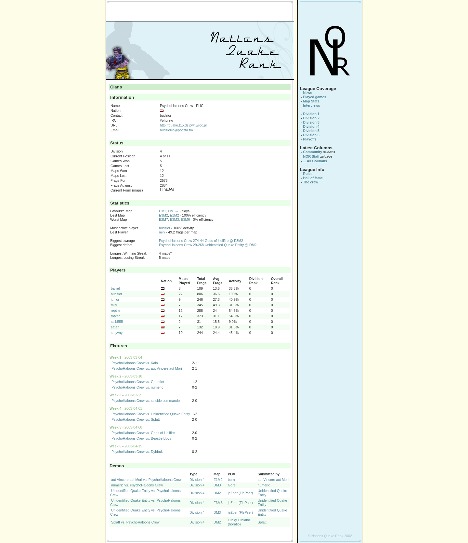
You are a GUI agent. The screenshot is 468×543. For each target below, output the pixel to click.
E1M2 (174, 215)
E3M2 (163, 215)
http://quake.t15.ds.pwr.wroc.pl (183, 125)
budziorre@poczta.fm (176, 130)
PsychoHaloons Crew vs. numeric (137, 387)
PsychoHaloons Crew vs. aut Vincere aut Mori (146, 368)
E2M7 (163, 219)
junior (115, 299)
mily (162, 232)
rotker (115, 316)
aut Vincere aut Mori (273, 480)
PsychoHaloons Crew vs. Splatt (135, 419)
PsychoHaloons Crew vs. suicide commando (145, 401)
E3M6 (185, 219)
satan (115, 327)
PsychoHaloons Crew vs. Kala (134, 363)
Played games (314, 97)
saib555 (117, 322)
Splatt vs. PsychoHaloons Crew (135, 522)
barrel (115, 288)
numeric (264, 485)
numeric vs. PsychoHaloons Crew (137, 485)
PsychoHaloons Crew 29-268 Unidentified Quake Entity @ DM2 (207, 245)
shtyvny (117, 333)
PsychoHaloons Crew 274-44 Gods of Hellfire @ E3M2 (201, 241)
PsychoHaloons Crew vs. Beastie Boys (141, 438)
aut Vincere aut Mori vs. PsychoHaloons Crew (146, 480)
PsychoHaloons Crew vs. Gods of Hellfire (143, 433)
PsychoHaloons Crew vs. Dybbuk (137, 452)
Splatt (262, 522)
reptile (115, 310)
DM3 (172, 211)
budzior (164, 228)
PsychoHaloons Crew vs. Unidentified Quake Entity (150, 414)
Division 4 (196, 480)
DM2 (162, 211)
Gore (232, 485)
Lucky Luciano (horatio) (239, 522)
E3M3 (174, 219)
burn (231, 480)
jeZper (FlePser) (240, 493)
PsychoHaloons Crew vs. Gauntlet (137, 382)
